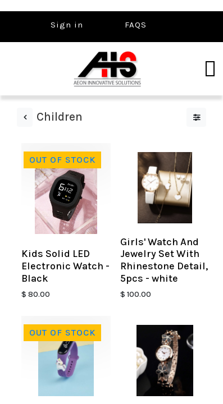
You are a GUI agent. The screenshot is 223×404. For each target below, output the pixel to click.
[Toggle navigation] (210, 69)
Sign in (67, 25)
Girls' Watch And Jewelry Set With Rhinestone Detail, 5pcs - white (164, 260)
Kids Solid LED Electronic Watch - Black (65, 265)
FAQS (136, 25)
